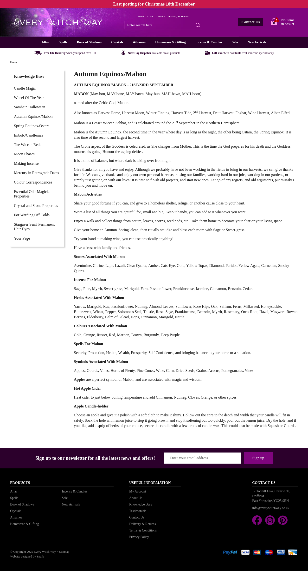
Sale (235, 42)
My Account (137, 491)
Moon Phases (24, 154)
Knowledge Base (140, 504)
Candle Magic (25, 88)
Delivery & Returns (178, 16)
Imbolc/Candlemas (28, 135)
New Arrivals (256, 42)
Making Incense (26, 163)
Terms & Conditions (143, 530)
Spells (63, 42)
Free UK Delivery (70, 53)
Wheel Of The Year (29, 98)
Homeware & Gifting (170, 42)
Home (140, 16)
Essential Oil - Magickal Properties (32, 194)
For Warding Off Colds (32, 215)
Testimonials (137, 511)
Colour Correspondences (33, 182)
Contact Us (250, 22)
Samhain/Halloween (29, 107)
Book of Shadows (89, 42)
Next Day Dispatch (154, 53)
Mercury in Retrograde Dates (36, 173)
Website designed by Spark (27, 556)
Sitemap (64, 551)
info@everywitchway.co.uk (270, 508)
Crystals (117, 42)
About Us (135, 498)
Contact (161, 16)
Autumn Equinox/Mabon (33, 116)
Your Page (22, 238)
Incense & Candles (208, 42)
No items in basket (287, 22)
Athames (139, 42)
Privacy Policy (139, 537)
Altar (45, 42)
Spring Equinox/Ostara (31, 126)
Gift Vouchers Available (243, 53)
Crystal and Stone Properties (36, 205)
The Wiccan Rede (27, 145)
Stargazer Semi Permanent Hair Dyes (34, 226)
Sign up (258, 458)
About (150, 16)
